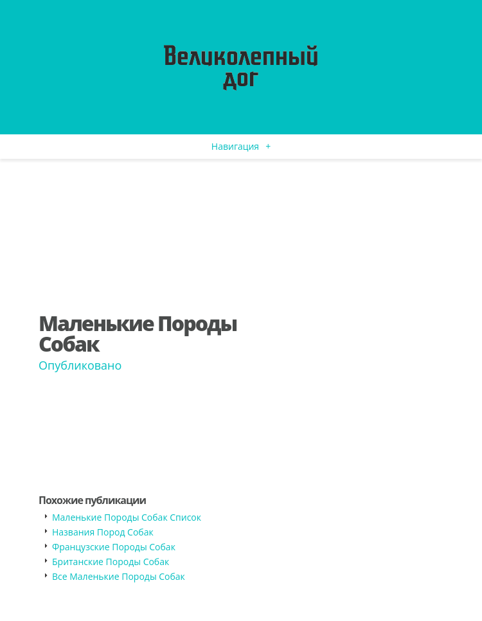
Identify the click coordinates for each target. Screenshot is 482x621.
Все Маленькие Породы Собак (118, 576)
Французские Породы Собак (113, 547)
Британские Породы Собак (110, 561)
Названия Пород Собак (103, 532)
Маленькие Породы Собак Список (126, 517)
